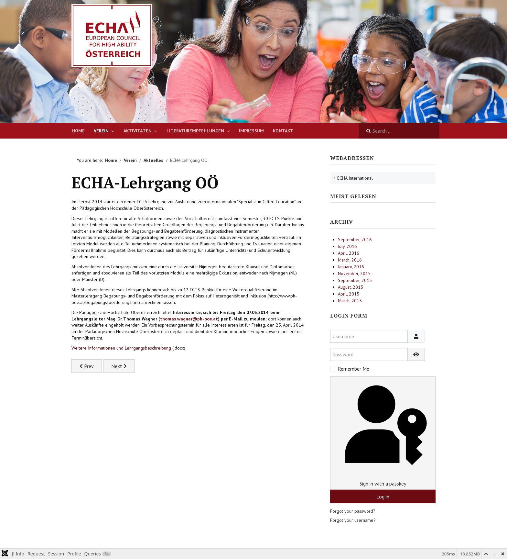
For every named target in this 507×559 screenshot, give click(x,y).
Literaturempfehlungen (195, 131)
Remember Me (353, 368)
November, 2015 (354, 273)
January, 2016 (351, 267)
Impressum (251, 131)
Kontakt (283, 131)
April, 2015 (348, 294)
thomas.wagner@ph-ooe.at (189, 319)
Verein (101, 131)
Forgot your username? (353, 520)
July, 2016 (347, 246)
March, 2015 (350, 301)
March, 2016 (350, 260)
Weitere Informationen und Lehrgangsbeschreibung (121, 348)
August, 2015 (350, 287)
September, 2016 (355, 239)
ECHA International (355, 178)
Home (78, 131)
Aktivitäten (138, 131)
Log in (382, 496)
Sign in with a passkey (382, 433)
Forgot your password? (352, 511)
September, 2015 (355, 280)
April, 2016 (348, 253)
